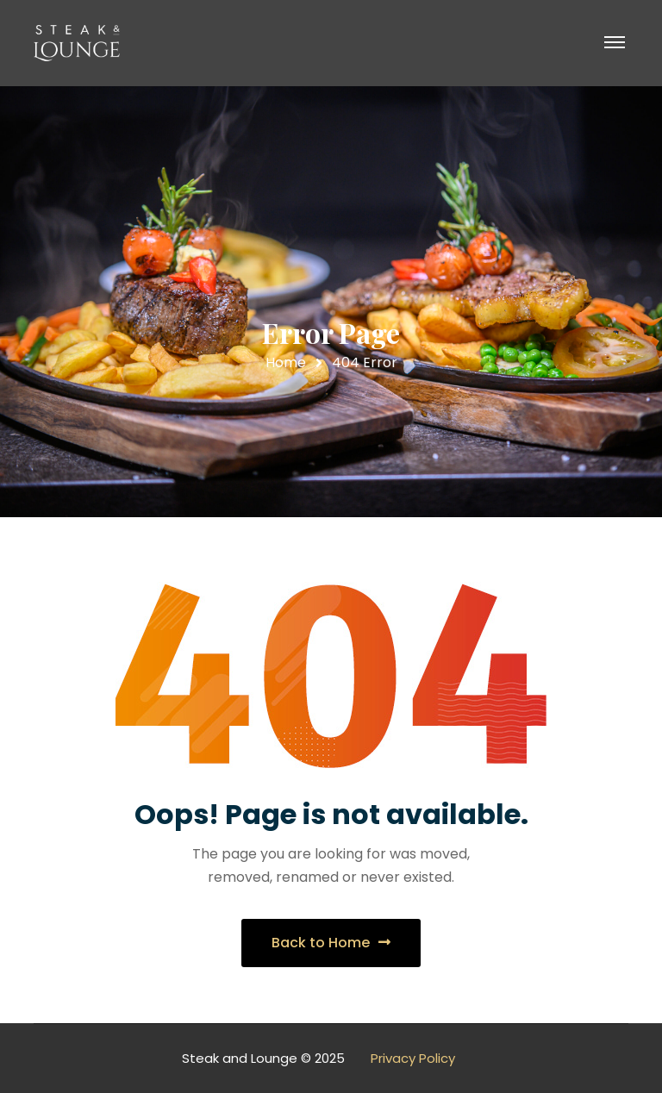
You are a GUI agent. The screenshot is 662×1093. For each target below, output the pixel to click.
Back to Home (331, 942)
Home (285, 362)
